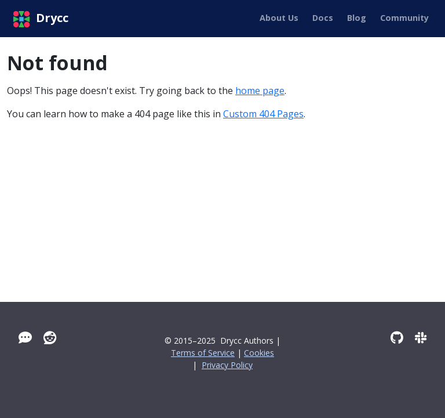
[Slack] (420, 338)
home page (259, 90)
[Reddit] (50, 338)
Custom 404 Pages (263, 113)
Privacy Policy (227, 364)
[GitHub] (397, 338)
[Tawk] (25, 338)
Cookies (259, 352)
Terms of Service (203, 352)
